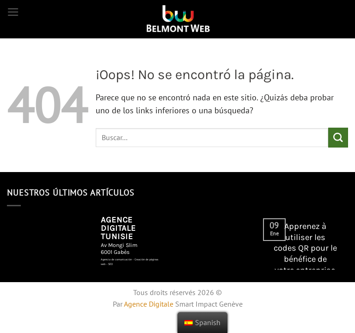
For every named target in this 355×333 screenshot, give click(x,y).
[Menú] (13, 12)
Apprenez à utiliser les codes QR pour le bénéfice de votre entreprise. (305, 248)
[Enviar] (338, 138)
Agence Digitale (148, 303)
